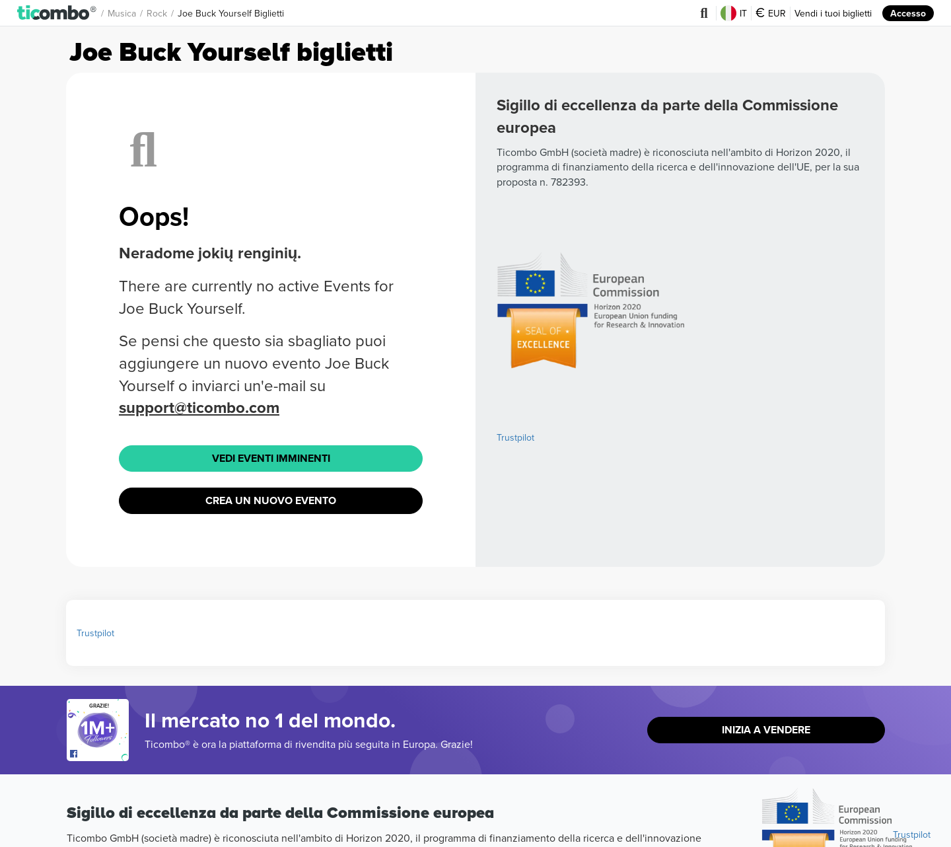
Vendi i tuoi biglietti (833, 13)
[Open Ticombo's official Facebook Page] (99, 754)
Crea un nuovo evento (270, 500)
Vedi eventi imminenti (271, 458)
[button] (57, 13)
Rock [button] (157, 13)
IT (734, 13)
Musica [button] (122, 13)
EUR (771, 13)
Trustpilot (515, 437)
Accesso (908, 13)
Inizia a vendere (766, 729)
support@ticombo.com (199, 407)
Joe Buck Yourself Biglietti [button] (231, 13)
